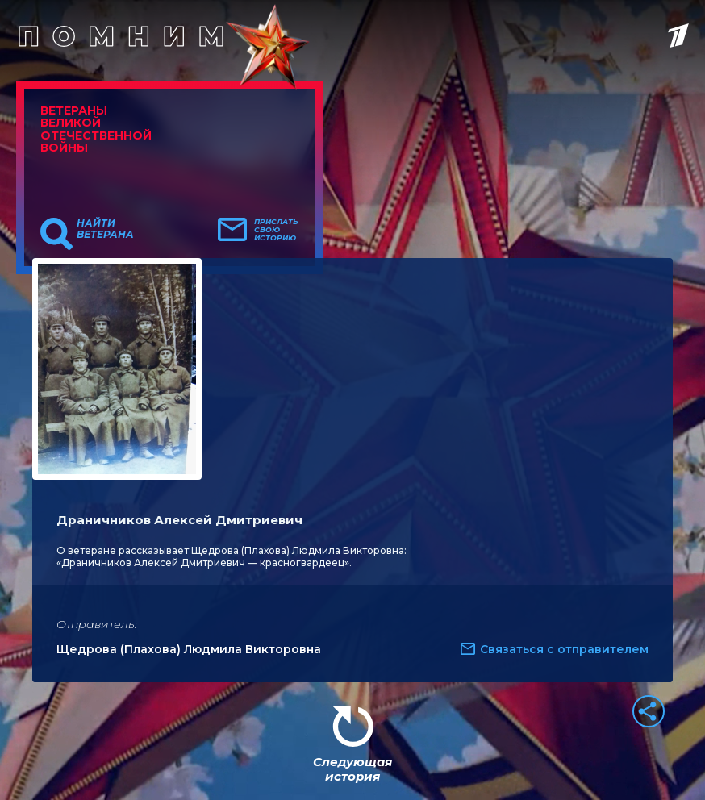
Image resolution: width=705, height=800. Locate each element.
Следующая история (352, 769)
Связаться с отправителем (564, 649)
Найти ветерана (105, 229)
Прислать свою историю (276, 230)
